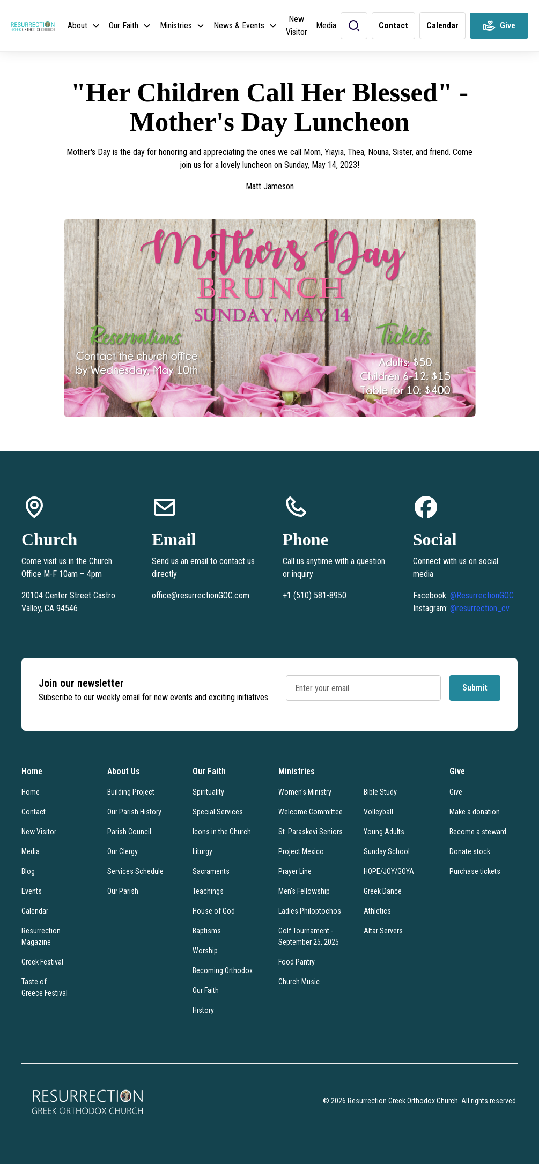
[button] (84, 25)
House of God (214, 911)
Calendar (34, 911)
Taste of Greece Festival (44, 987)
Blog (28, 871)
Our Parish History (134, 811)
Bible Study (380, 792)
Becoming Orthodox (223, 970)
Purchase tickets (474, 871)
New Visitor (296, 25)
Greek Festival (42, 962)
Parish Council (129, 831)
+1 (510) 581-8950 (314, 595)
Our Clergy (122, 851)
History (203, 1010)
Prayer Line (295, 871)
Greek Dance (383, 891)
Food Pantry (296, 962)
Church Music (299, 981)
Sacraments (211, 871)
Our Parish (122, 891)
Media (326, 25)
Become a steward (477, 831)
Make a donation (474, 811)
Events (31, 891)
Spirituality (208, 792)
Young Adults (384, 831)
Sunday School (387, 851)
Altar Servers (383, 930)
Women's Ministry (304, 792)
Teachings (208, 891)
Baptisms (207, 930)
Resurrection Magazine (41, 936)
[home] (33, 25)
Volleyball (378, 811)
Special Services (218, 811)
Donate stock (469, 851)
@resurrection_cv (480, 608)
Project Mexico (301, 851)
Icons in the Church (222, 831)
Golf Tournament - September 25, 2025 (308, 936)
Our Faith (206, 990)
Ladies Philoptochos (309, 911)
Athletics (377, 911)
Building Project (130, 792)
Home (30, 792)
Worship (205, 950)
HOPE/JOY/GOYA (389, 871)
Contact (33, 811)
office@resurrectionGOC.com (200, 595)
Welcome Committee (310, 811)
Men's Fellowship (304, 891)
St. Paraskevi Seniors (310, 831)
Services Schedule (135, 871)
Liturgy (202, 851)
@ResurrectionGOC (482, 595)
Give (455, 792)
